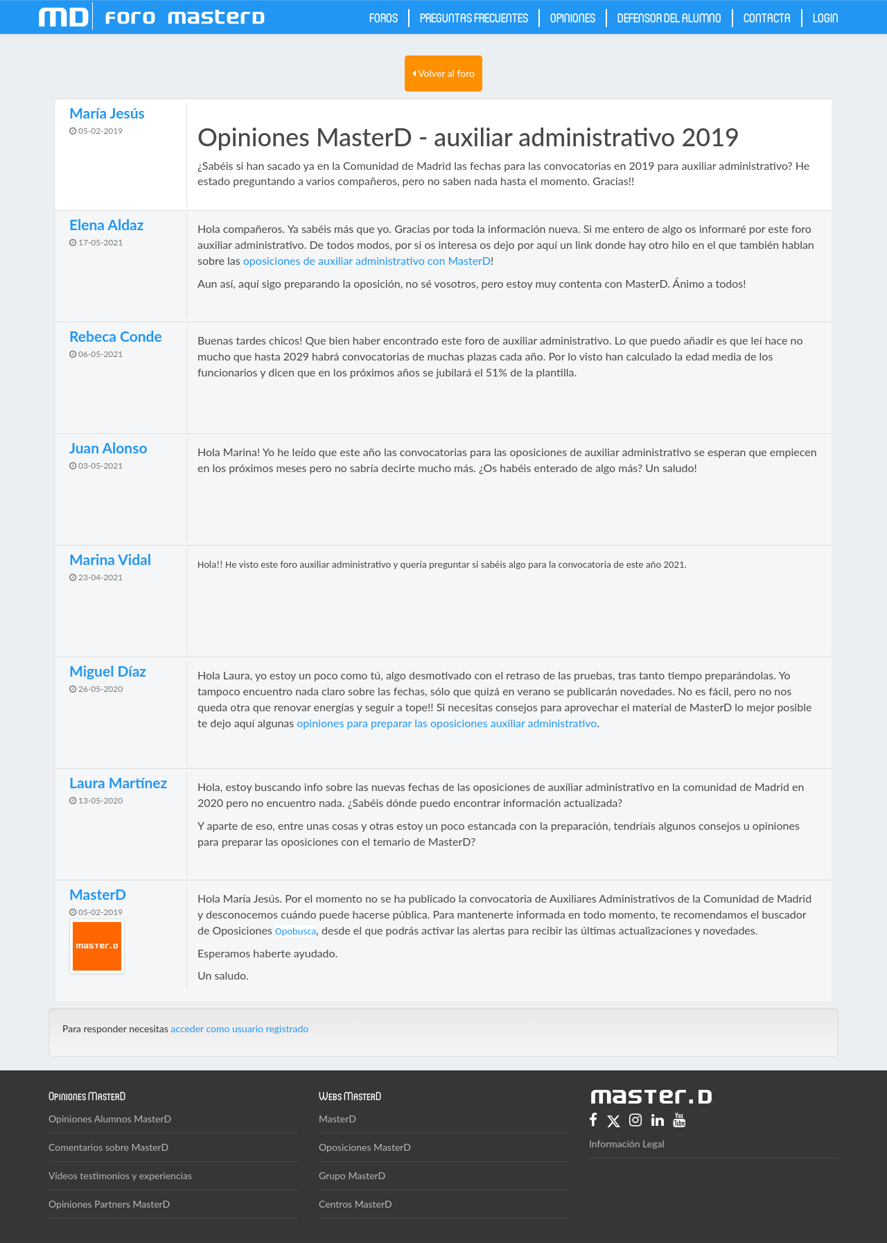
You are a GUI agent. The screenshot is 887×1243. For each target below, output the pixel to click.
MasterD (337, 1118)
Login (825, 17)
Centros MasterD (355, 1204)
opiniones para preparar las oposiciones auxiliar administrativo (447, 722)
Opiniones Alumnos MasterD (110, 1118)
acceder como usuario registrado (239, 1028)
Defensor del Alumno (669, 17)
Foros (383, 17)
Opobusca (295, 931)
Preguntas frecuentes (474, 17)
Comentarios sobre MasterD (108, 1147)
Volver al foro (443, 73)
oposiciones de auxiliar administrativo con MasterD (367, 260)
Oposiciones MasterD (365, 1147)
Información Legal (627, 1143)
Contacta (767, 17)
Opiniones (572, 17)
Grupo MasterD (352, 1175)
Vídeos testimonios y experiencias (120, 1175)
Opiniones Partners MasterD (109, 1204)
